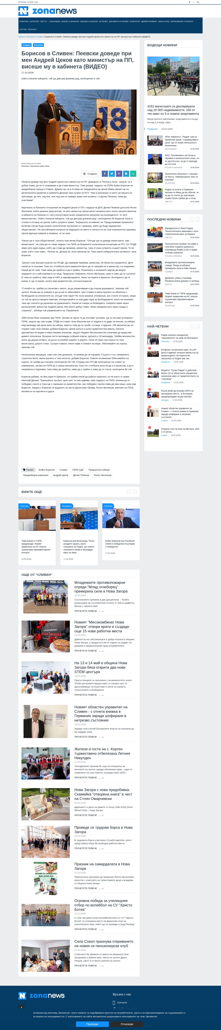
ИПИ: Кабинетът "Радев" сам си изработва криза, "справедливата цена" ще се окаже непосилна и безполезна (181, 141)
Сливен (39, 37)
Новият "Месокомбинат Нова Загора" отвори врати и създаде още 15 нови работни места (101, 626)
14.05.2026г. (176, 421)
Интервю (103, 21)
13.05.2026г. (179, 382)
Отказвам (127, 1024)
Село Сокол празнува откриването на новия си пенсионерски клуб (103, 943)
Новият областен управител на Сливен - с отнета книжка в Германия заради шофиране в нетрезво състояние (100, 713)
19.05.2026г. (167, 129)
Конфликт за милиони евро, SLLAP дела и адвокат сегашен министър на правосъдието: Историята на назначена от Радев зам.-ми (179, 354)
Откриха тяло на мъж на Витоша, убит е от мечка (180, 430)
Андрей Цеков (60, 475)
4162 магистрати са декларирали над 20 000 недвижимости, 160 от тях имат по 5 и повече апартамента (173, 110)
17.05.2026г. (178, 400)
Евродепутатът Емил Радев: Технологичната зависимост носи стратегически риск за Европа (181, 231)
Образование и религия (182, 21)
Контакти (122, 1002)
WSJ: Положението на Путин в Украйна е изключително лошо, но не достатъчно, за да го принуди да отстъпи (182, 159)
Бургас (168, 284)
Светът (44, 21)
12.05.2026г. (179, 362)
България (34, 21)
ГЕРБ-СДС (78, 469)
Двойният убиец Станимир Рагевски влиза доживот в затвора (182, 279)
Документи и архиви (118, 21)
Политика (24, 21)
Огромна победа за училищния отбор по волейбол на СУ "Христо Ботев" (103, 905)
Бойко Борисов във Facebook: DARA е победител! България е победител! (120, 544)
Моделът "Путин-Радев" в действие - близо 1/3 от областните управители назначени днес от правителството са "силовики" (180, 374)
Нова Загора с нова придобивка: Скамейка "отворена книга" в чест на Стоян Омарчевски (103, 794)
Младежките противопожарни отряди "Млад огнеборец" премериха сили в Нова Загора (101, 586)
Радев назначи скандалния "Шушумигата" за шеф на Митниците (179, 336)
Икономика (55, 21)
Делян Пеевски (81, 475)
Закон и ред (163, 21)
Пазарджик (67, 506)
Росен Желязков (102, 475)
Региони (32, 29)
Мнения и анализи (89, 21)
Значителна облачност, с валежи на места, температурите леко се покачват (181, 177)
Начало (21, 37)
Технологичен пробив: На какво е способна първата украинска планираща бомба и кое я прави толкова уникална (181, 248)
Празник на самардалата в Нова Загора (102, 866)
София (164, 435)
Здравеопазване (149, 21)
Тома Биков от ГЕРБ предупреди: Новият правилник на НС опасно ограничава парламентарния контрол (35, 547)
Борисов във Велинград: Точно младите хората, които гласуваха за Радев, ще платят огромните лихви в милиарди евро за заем (78, 547)
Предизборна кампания (35, 475)
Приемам (92, 1024)
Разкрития (135, 21)
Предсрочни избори (99, 469)
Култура (23, 29)
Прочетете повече (89, 611)
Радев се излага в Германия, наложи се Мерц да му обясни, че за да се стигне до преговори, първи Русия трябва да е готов (182, 193)
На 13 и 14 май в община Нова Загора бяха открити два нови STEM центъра (100, 667)
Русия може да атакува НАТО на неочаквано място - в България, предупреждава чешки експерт (177, 394)
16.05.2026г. (178, 341)
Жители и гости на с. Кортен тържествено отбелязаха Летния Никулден (102, 753)
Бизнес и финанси (70, 21)
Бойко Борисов (47, 469)
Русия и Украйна (173, 168)
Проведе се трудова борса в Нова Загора (103, 829)
